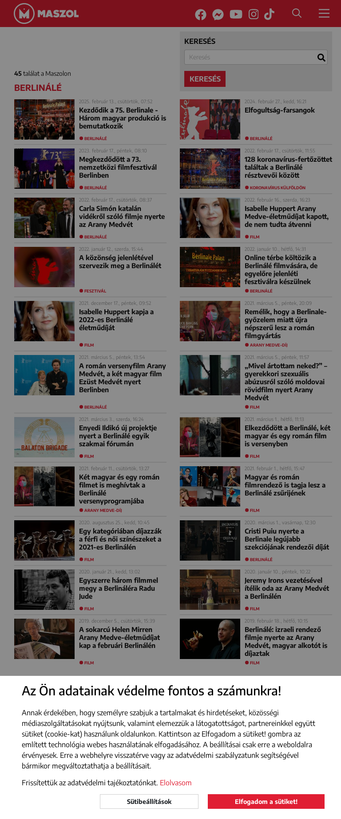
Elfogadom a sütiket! (266, 801)
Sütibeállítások (149, 801)
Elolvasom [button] (176, 782)
